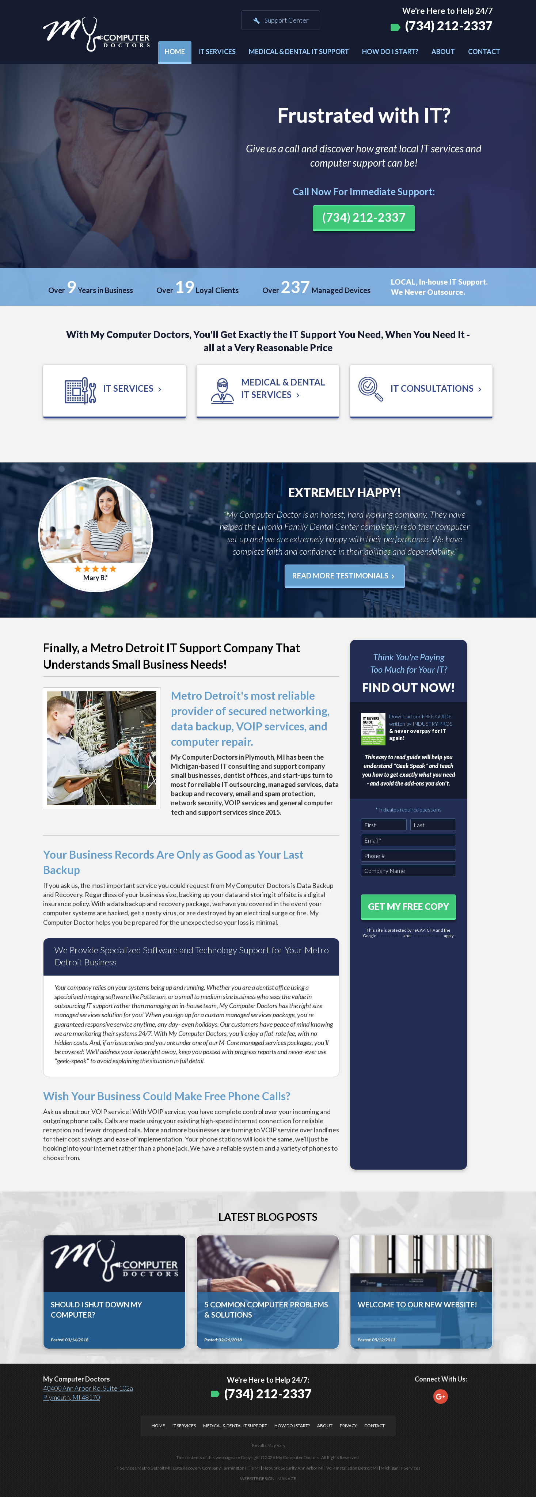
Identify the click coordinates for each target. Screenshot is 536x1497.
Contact (484, 52)
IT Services (217, 52)
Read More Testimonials (344, 576)
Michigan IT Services (401, 1468)
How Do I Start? (390, 52)
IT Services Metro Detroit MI (142, 1468)
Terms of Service (427, 935)
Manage (286, 1478)
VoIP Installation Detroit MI (352, 1468)
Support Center (280, 20)
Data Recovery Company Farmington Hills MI (216, 1468)
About (443, 52)
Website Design (257, 1478)
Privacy (348, 1425)
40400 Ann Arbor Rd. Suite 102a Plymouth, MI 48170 (88, 1392)
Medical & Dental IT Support (299, 52)
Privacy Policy (390, 935)
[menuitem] (174, 52)
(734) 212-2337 (449, 25)
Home (175, 52)
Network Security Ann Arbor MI (293, 1468)
